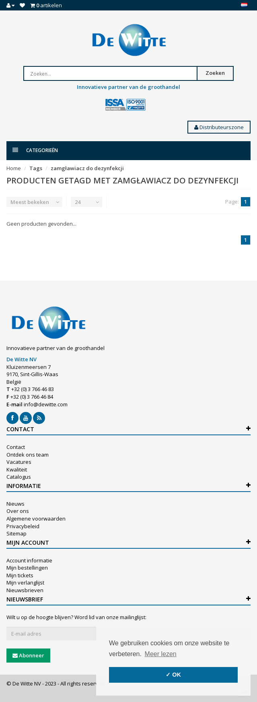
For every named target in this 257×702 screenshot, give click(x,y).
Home (13, 168)
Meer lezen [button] (161, 654)
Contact (15, 447)
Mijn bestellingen (27, 567)
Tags (35, 168)
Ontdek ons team (27, 454)
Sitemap (16, 533)
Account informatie (29, 560)
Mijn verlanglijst (25, 582)
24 (77, 202)
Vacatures (18, 461)
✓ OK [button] (173, 674)
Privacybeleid (22, 526)
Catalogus (18, 476)
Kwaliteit (16, 469)
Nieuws (15, 503)
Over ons (17, 511)
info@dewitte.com (46, 404)
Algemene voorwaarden (36, 518)
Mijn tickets (19, 575)
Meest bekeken (29, 202)
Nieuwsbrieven (24, 590)
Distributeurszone (219, 127)
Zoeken (215, 72)
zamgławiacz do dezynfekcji (87, 168)
